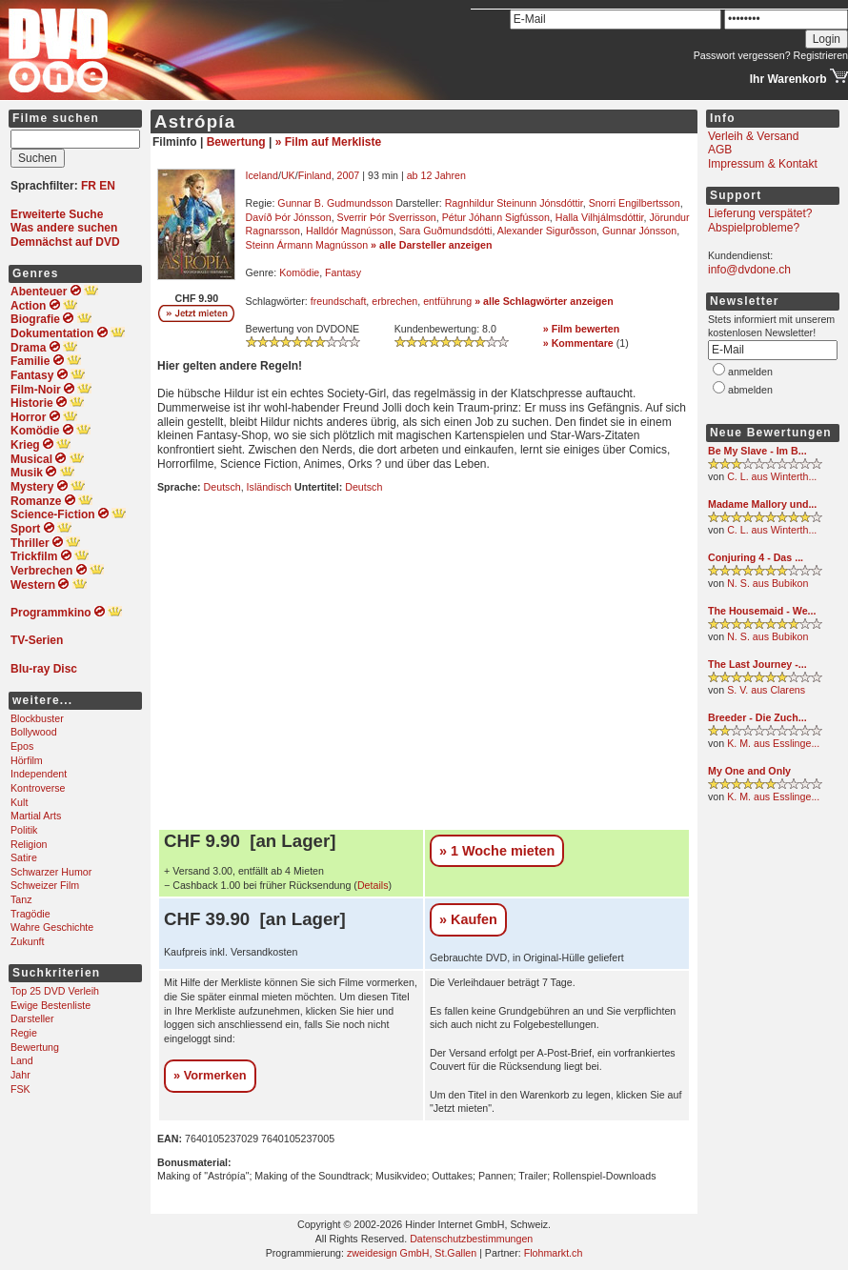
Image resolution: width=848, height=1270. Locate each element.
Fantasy (343, 272)
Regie (23, 1032)
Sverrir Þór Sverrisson (386, 217)
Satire (23, 857)
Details (373, 885)
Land (21, 1060)
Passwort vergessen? (742, 55)
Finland (315, 175)
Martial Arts (35, 815)
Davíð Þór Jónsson (289, 217)
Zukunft (27, 941)
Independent (38, 773)
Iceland (262, 175)
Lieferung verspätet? (760, 213)
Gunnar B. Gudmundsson (335, 203)
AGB (720, 149)
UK (288, 175)
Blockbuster (37, 718)
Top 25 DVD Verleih (54, 991)
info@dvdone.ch (749, 269)
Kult (19, 802)
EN (107, 185)
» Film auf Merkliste (328, 142)
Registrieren (821, 55)
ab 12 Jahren (436, 175)
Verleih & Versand (753, 136)
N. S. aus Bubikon (767, 583)
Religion (29, 844)
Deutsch (222, 487)
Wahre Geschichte (51, 927)
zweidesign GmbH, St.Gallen (411, 1253)
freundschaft (339, 301)
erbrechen (394, 301)
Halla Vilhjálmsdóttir (599, 217)
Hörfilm (26, 760)
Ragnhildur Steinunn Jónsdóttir (514, 203)
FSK (20, 1089)
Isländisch (269, 487)
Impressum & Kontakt (763, 164)
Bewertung (34, 1047)
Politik (23, 830)
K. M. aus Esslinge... (773, 743)
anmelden (750, 371)
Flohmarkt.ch (553, 1253)
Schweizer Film (44, 885)
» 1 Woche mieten (497, 850)
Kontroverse (37, 788)
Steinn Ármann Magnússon (307, 245)
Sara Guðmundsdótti (446, 230)
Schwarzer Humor (50, 871)
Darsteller (32, 1018)
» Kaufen (468, 919)
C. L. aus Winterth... (772, 476)
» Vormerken (210, 1075)
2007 (348, 175)
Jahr (20, 1074)
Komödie (299, 272)
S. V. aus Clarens (766, 689)
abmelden (750, 389)
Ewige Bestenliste (50, 1005)
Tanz (21, 899)
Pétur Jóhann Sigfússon (496, 217)
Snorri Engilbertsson (634, 203)
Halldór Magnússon (350, 230)
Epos (21, 746)
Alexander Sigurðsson (546, 230)
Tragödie (30, 913)
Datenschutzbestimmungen (471, 1238)
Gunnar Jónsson (639, 230)
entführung (447, 301)
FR (88, 185)
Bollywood (33, 731)
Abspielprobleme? (753, 227)
